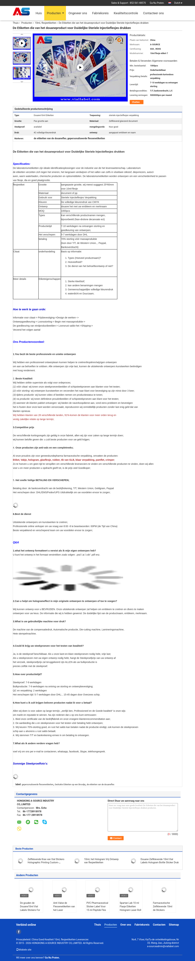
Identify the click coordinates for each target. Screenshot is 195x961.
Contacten (159, 924)
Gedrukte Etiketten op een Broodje (70, 784)
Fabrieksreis (100, 13)
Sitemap (174, 924)
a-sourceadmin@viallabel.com (163, 946)
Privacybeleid (23, 939)
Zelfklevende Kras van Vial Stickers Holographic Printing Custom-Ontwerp (46, 862)
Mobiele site (23, 949)
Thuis (15, 23)
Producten (54, 13)
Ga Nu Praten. (157, 3)
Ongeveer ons (78, 13)
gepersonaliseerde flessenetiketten (37, 784)
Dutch (178, 3)
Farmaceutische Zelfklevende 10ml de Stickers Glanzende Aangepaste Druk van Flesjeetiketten (163, 912)
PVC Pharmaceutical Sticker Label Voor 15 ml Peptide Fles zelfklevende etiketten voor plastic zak (97, 912)
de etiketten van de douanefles (100, 784)
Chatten (136, 102)
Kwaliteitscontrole (126, 13)
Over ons (125, 924)
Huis (39, 13)
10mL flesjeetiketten (45, 23)
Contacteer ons (153, 13)
